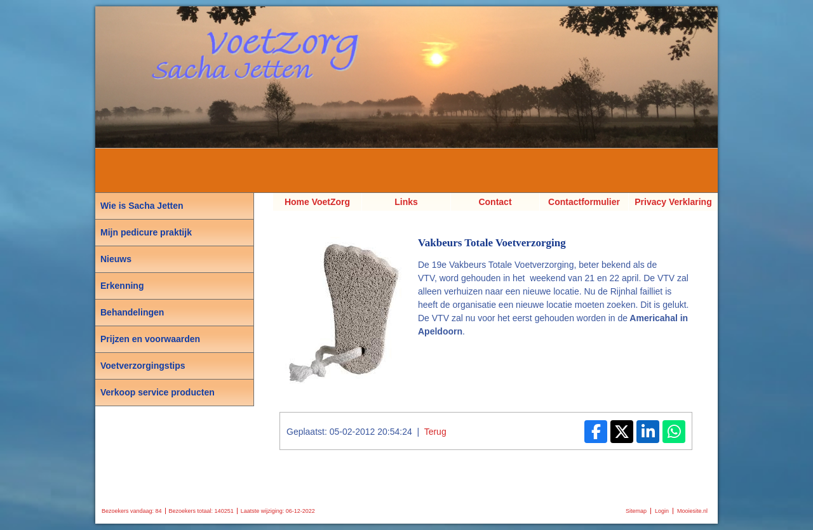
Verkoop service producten (157, 392)
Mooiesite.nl (692, 511)
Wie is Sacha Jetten (142, 206)
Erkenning (122, 286)
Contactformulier (584, 202)
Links (406, 202)
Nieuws (115, 259)
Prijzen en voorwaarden (150, 339)
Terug (435, 432)
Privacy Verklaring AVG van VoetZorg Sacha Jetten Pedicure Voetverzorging (673, 204)
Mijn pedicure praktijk (146, 232)
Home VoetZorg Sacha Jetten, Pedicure (317, 204)
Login (662, 511)
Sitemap (636, 511)
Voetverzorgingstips (142, 366)
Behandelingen (132, 312)
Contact (494, 202)
